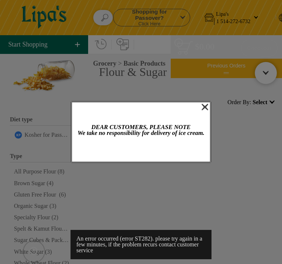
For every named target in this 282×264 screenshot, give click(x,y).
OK (141, 149)
